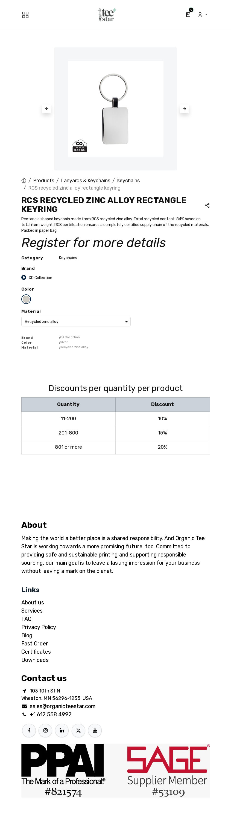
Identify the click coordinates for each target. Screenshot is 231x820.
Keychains (128, 181)
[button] (46, 109)
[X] (78, 730)
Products (43, 181)
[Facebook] (29, 730)
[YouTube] (95, 730)
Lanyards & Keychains (85, 181)
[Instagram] (45, 730)
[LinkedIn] (62, 730)
